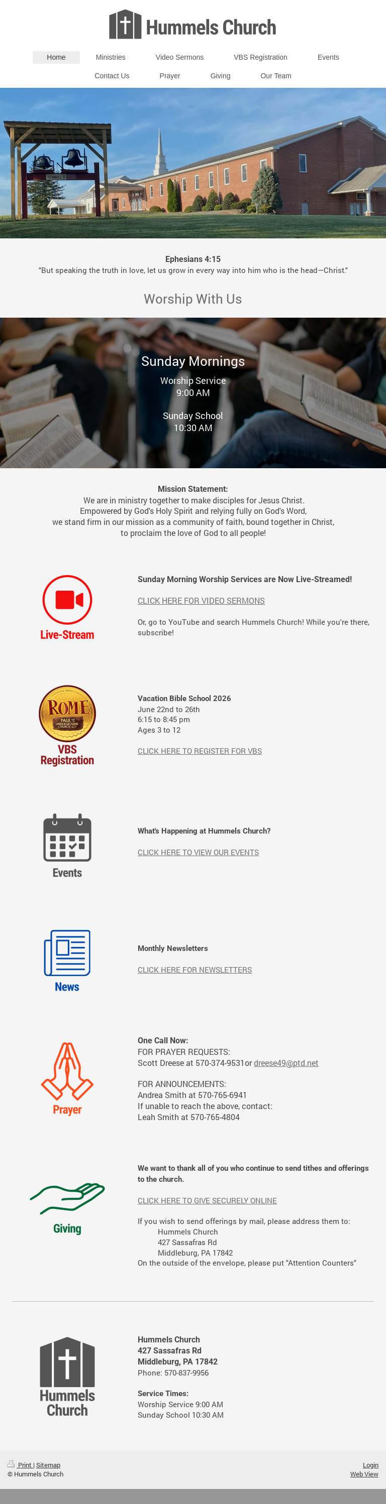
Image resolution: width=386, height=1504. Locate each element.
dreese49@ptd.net (286, 1062)
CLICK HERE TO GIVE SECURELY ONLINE (207, 1200)
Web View (364, 1473)
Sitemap (48, 1464)
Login (370, 1464)
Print (20, 1464)
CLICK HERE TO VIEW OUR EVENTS (198, 852)
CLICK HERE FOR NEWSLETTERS (195, 970)
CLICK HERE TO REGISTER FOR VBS (200, 751)
